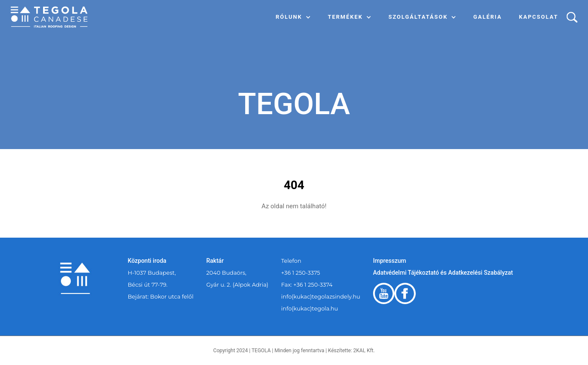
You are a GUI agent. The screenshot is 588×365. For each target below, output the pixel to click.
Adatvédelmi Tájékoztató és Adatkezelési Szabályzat (443, 272)
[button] (293, 17)
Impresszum (389, 260)
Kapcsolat (538, 17)
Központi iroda (147, 260)
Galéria (487, 17)
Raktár (215, 260)
